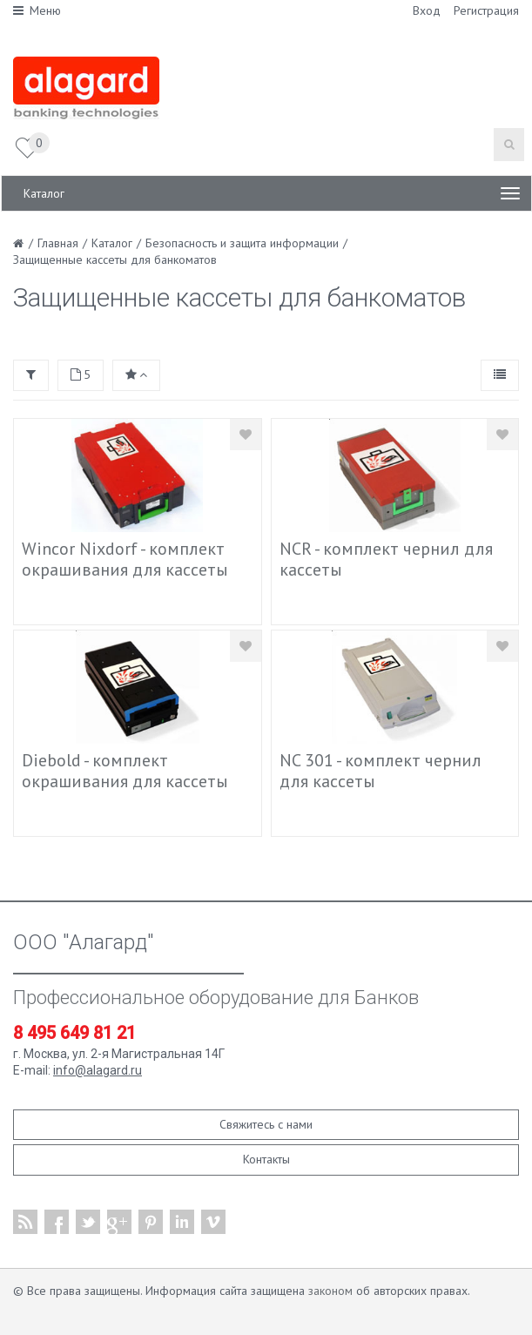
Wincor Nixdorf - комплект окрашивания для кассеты (125, 559)
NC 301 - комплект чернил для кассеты (380, 770)
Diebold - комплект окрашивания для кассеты (125, 770)
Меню (37, 10)
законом (330, 1290)
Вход (427, 10)
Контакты (266, 1159)
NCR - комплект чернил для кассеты (386, 559)
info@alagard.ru (97, 1070)
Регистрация (486, 10)
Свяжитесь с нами (266, 1124)
